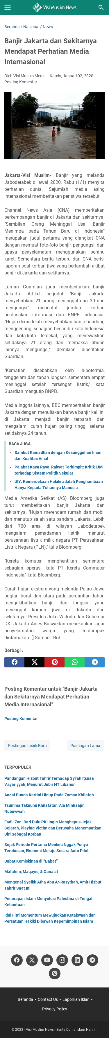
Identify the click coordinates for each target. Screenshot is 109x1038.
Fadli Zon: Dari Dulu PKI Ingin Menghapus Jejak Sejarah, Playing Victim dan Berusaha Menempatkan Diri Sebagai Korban (52, 828)
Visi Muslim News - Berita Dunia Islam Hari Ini (61, 1030)
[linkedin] (77, 960)
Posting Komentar (20, 82)
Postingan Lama (85, 745)
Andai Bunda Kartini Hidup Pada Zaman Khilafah (49, 795)
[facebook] (14, 662)
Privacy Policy (54, 1009)
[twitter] (34, 662)
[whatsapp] (75, 662)
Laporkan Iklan (76, 999)
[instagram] (62, 960)
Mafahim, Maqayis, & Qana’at (31, 871)
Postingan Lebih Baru (27, 745)
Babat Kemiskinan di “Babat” (31, 861)
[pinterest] (54, 662)
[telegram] (95, 662)
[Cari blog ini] (101, 7)
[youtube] (47, 960)
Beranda (25, 999)
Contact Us (48, 999)
